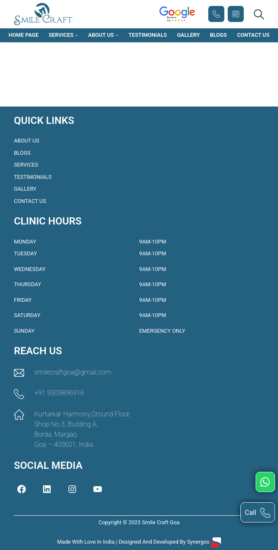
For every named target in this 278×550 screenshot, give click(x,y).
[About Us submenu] (117, 35)
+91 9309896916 (216, 14)
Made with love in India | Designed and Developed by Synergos (134, 542)
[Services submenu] (76, 35)
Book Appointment (236, 14)
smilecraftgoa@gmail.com (72, 372)
